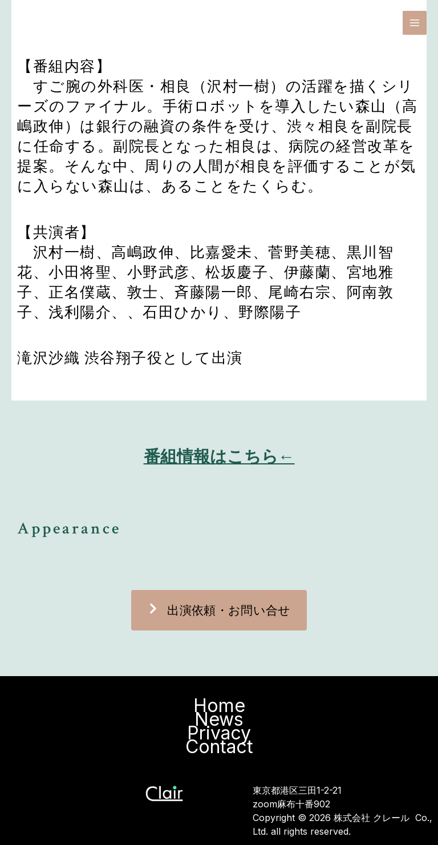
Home (219, 706)
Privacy (219, 733)
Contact (219, 747)
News (219, 719)
